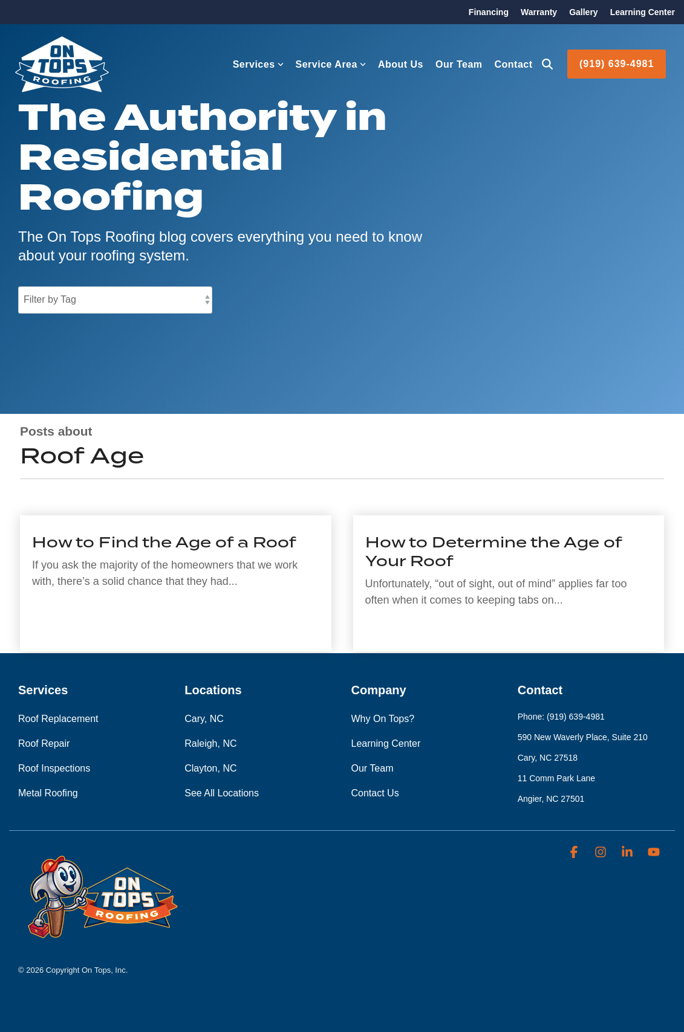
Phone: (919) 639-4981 (561, 716)
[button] (575, 852)
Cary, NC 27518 (548, 758)
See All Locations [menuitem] (221, 793)
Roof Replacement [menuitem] (58, 719)
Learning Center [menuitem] (642, 12)
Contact (514, 64)
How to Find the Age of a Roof (164, 542)
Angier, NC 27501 (551, 799)
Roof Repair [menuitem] (44, 743)
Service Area (331, 64)
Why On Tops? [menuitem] (383, 719)
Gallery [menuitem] (583, 12)
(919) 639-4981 (616, 64)
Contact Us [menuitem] (375, 793)
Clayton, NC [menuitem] (210, 768)
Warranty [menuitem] (539, 12)
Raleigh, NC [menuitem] (210, 743)
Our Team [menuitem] (372, 768)
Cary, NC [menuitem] (204, 719)
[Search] (547, 64)
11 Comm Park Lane (556, 778)
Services (258, 64)
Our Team (459, 64)
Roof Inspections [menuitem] (54, 768)
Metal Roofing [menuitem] (48, 793)
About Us (400, 64)
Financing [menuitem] (489, 12)
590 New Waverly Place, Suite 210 (583, 737)
